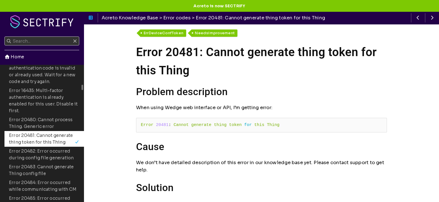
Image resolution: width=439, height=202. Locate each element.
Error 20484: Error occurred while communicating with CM (42, 186)
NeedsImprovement (215, 33)
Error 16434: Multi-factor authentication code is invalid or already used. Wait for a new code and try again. (42, 71)
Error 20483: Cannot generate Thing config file (41, 170)
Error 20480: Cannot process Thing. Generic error (41, 123)
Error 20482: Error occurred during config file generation (41, 154)
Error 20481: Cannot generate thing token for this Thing (44, 139)
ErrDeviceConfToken (163, 33)
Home (14, 56)
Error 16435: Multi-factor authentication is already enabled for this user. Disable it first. (43, 100)
